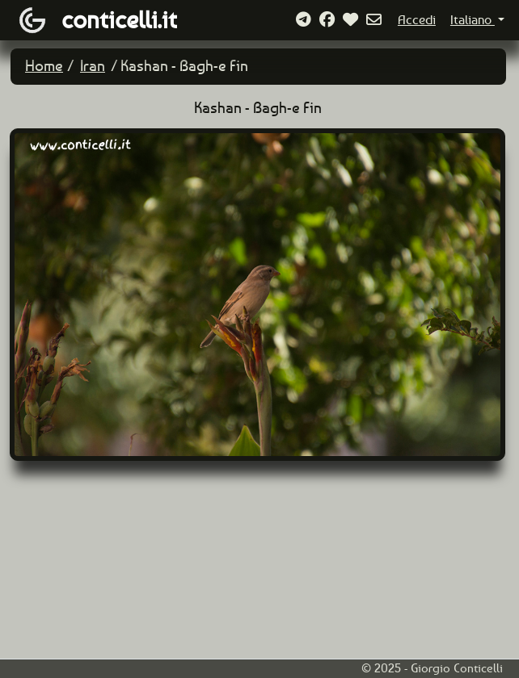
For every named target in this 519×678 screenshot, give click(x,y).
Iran (92, 65)
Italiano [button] (472, 19)
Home (44, 65)
